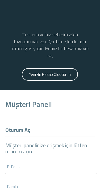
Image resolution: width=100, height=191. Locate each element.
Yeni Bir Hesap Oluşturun (50, 74)
